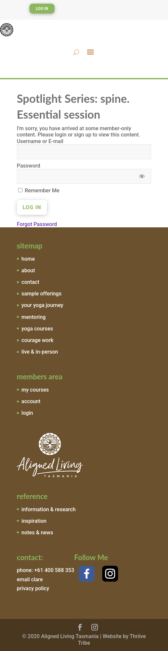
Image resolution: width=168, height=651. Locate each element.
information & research (48, 509)
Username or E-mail (40, 141)
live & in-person (39, 352)
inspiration (34, 521)
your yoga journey (42, 305)
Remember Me (39, 190)
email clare (30, 579)
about (28, 270)
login (27, 413)
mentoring (33, 317)
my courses (35, 390)
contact (30, 282)
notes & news (37, 532)
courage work (37, 340)
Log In (42, 8)
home (28, 259)
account (31, 401)
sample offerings (41, 293)
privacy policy (33, 588)
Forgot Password (37, 224)
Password (28, 166)
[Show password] (141, 176)
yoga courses (37, 329)
